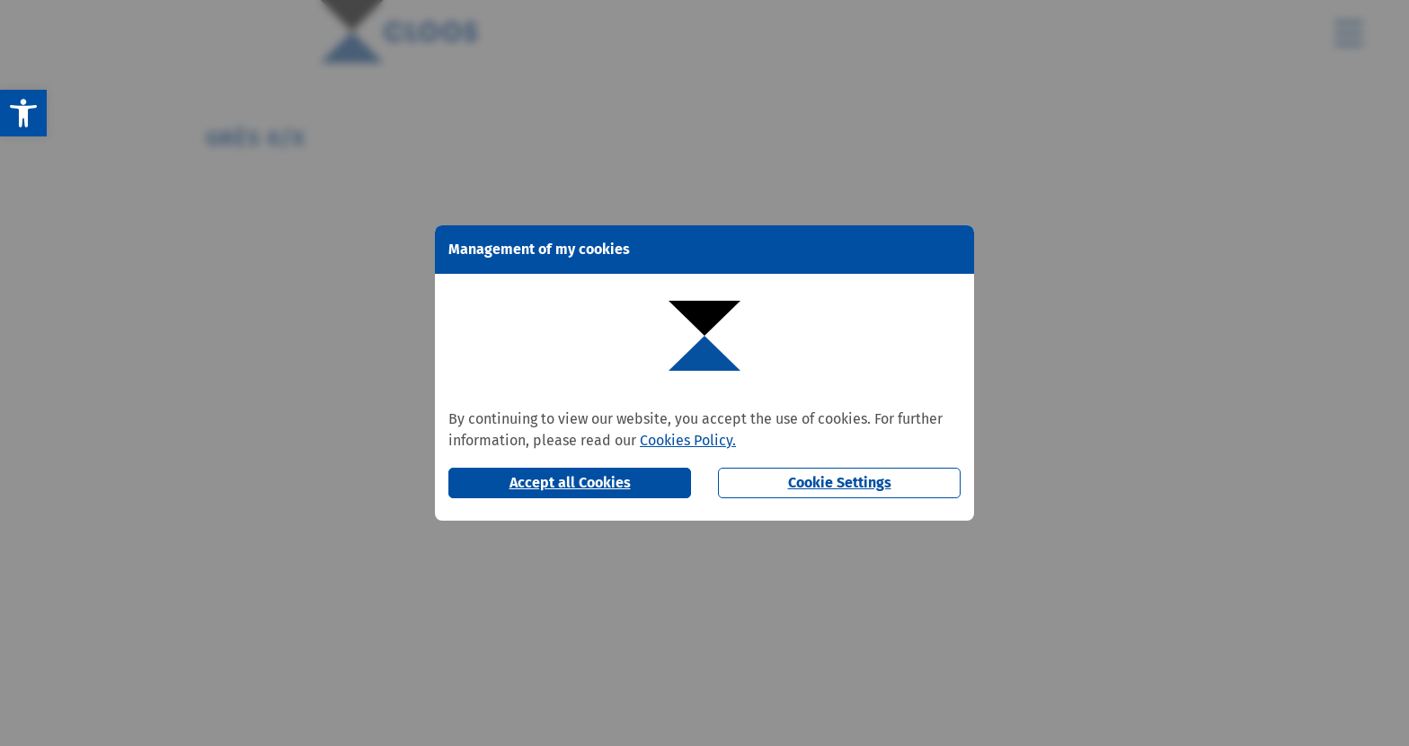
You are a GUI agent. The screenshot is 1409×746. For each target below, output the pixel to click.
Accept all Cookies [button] (570, 482)
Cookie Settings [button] (839, 482)
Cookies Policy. (688, 440)
